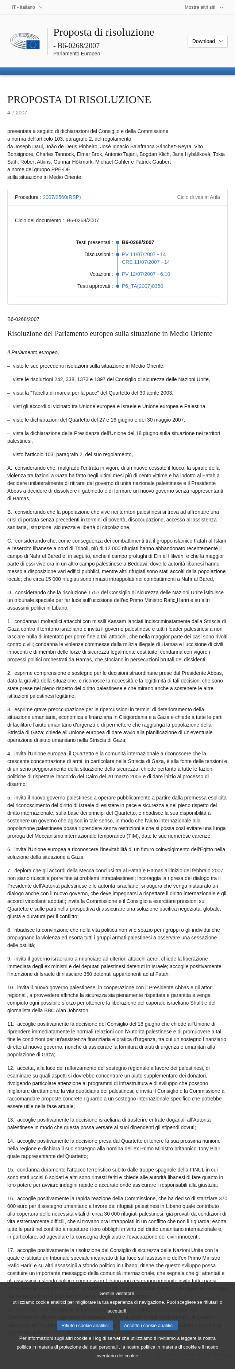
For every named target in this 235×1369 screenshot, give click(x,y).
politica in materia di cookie (169, 1357)
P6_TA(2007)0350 (142, 286)
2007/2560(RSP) (62, 197)
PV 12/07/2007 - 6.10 (146, 274)
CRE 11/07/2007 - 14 (146, 262)
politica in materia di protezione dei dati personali (67, 1357)
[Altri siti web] (204, 7)
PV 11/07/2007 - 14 (144, 254)
